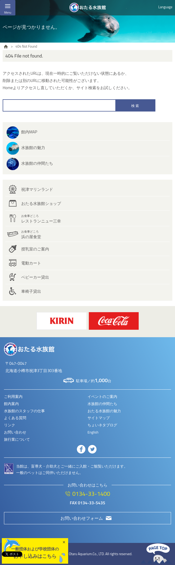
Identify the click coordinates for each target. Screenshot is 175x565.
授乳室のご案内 (35, 249)
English (93, 432)
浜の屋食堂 (31, 234)
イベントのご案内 (102, 396)
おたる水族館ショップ (41, 203)
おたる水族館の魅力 (104, 411)
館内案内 (11, 403)
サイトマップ (99, 417)
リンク (9, 425)
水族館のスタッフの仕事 (24, 411)
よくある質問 (15, 417)
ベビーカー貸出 (35, 277)
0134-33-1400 (91, 493)
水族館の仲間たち (37, 163)
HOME (6, 46)
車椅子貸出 (31, 291)
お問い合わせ (15, 432)
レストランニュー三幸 (41, 219)
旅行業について (17, 439)
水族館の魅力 (33, 148)
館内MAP (29, 132)
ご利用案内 (13, 396)
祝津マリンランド (37, 189)
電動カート (31, 263)
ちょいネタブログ (102, 425)
